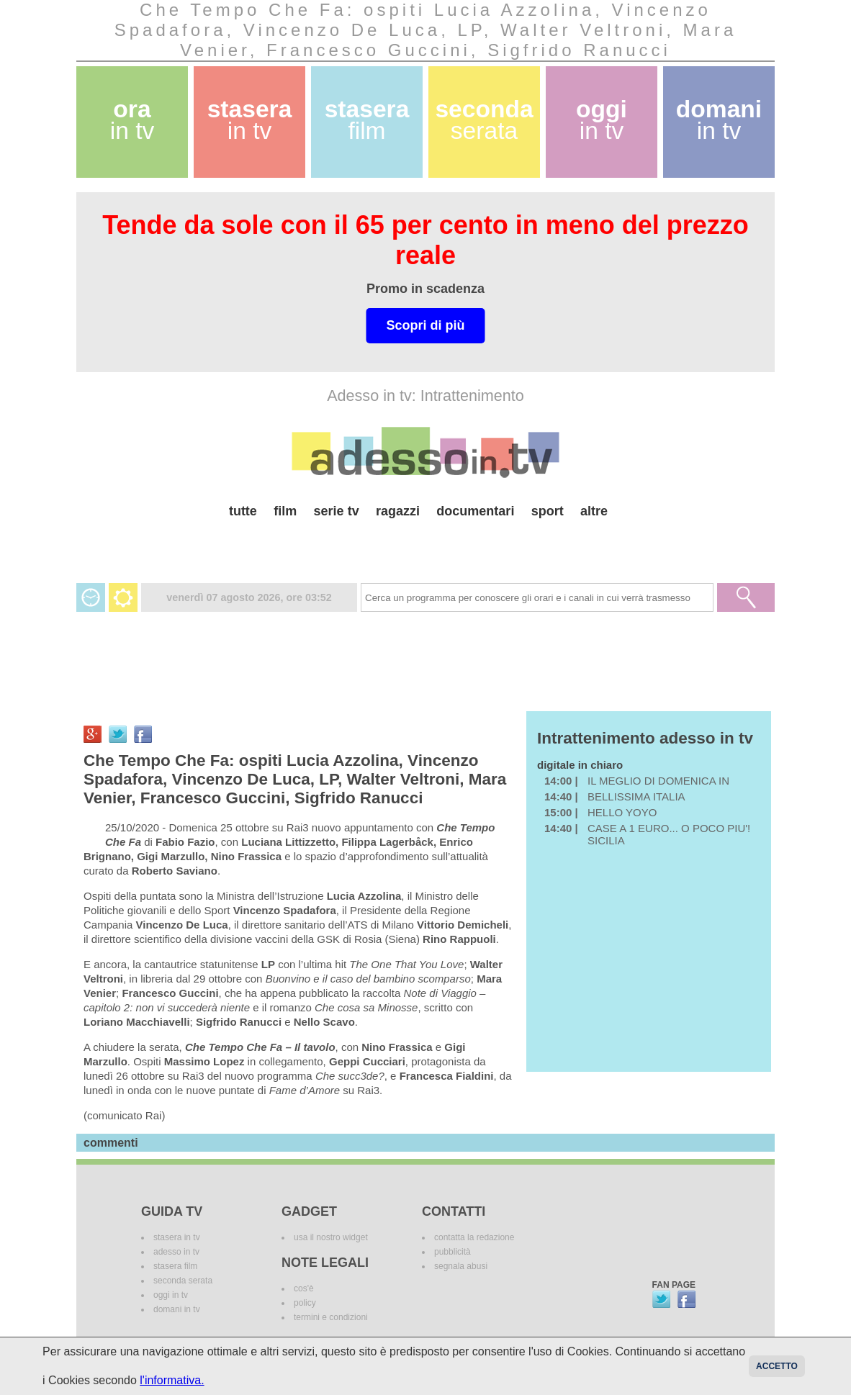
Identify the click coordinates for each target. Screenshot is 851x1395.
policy (305, 1303)
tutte (243, 511)
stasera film (175, 1266)
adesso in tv (176, 1252)
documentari (475, 511)
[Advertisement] (425, 545)
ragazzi (398, 511)
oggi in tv (170, 1295)
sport (547, 511)
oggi (601, 120)
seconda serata (182, 1281)
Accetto (777, 1366)
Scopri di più (425, 325)
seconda (484, 120)
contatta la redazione (474, 1237)
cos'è (304, 1288)
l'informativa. (172, 1380)
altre (594, 511)
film (285, 511)
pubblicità (452, 1252)
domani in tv (176, 1309)
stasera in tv (176, 1237)
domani (719, 120)
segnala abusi (460, 1266)
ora (132, 120)
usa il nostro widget (331, 1237)
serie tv (336, 511)
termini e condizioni (331, 1317)
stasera (249, 120)
